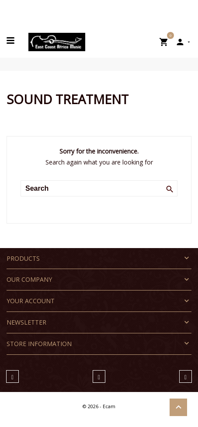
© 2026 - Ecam (99, 406)
